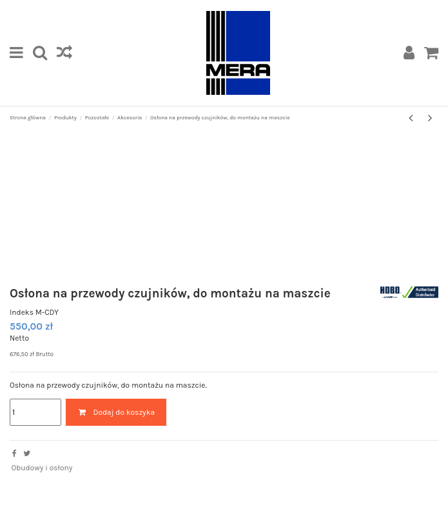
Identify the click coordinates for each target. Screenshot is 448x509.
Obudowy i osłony (41, 467)
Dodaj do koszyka (116, 412)
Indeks (22, 312)
